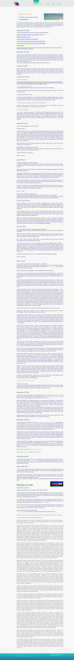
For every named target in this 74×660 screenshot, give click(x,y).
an (49, 502)
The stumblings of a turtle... (25, 86)
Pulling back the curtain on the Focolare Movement (31, 102)
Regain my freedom (22, 79)
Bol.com (39, 449)
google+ (51, 655)
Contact (59, 3)
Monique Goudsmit (25, 445)
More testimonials (20, 45)
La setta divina (29, 423)
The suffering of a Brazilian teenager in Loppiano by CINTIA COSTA (31, 41)
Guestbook (26, 452)
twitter (60, 655)
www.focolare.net (46, 396)
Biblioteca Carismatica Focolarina (24, 36)
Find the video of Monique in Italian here (26, 380)
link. (50, 62)
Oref (18, 94)
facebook (57, 655)
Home (36, 3)
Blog (47, 3)
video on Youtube (51, 266)
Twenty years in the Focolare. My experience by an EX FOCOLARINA (31, 43)
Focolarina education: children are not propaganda (27, 39)
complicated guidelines (23, 506)
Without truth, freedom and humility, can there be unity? (28, 34)
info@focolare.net (37, 452)
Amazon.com (33, 449)
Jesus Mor (46, 502)
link (30, 61)
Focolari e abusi (20, 511)
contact (54, 655)
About (53, 3)
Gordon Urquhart (52, 442)
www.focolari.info (56, 396)
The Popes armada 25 (23, 109)
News (42, 3)
